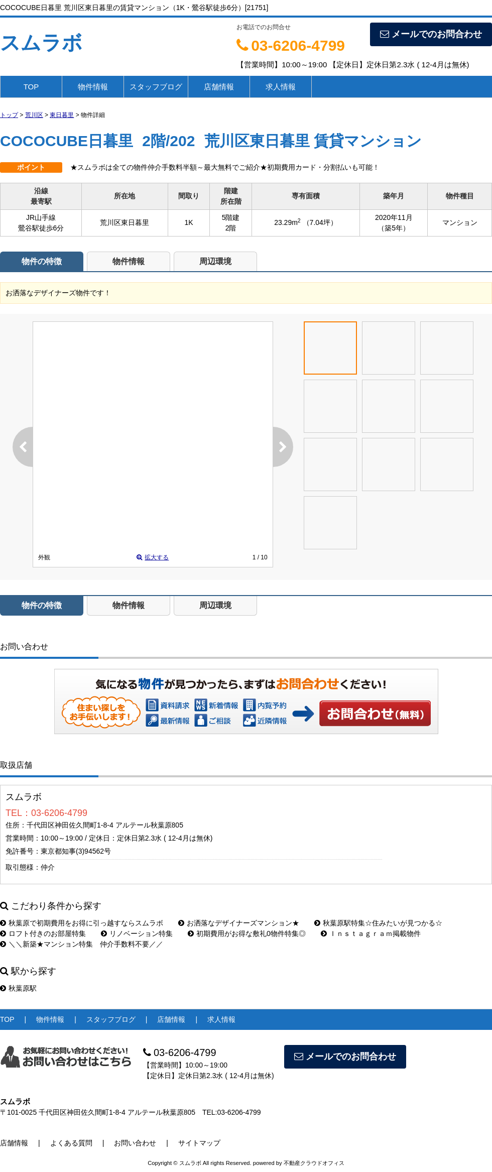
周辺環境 (215, 261)
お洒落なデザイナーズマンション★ (238, 923)
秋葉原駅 (18, 988)
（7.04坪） (320, 222)
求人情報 (281, 86)
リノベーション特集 (137, 933)
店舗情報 (219, 86)
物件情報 (93, 86)
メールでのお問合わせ (431, 34)
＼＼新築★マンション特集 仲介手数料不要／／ (81, 944)
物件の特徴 (42, 261)
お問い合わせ (375, 713)
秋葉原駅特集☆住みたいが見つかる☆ (378, 923)
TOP (31, 86)
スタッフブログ (156, 86)
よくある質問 (71, 1143)
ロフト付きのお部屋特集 (43, 933)
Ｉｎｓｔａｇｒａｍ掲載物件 (371, 933)
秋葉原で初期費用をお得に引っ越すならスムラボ (81, 923)
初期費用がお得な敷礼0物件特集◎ (247, 933)
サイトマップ (199, 1143)
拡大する (153, 557)
